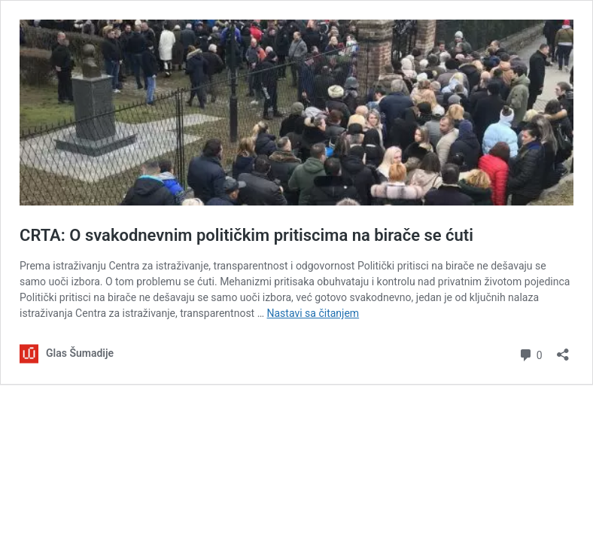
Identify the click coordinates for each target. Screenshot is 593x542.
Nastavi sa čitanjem (313, 313)
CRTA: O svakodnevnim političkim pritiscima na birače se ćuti (246, 235)
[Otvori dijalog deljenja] (562, 349)
